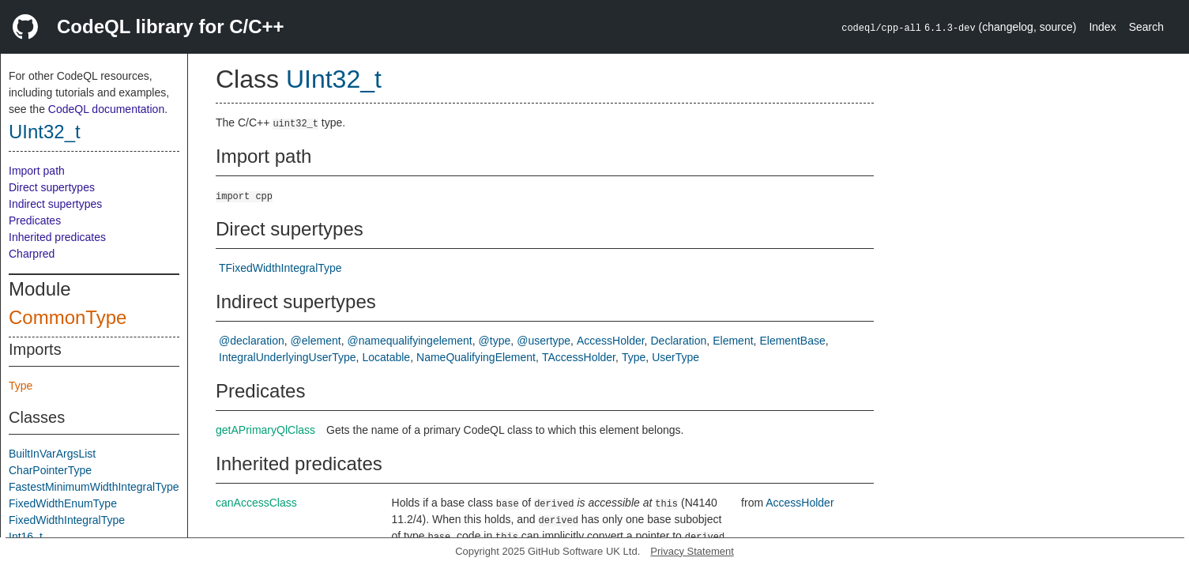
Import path (37, 170)
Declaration (678, 340)
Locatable (386, 357)
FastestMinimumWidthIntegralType (94, 486)
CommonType (67, 317)
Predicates (35, 220)
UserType (675, 357)
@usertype (543, 340)
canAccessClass (256, 502)
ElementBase (792, 340)
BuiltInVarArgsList (52, 453)
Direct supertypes (52, 187)
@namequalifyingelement (410, 340)
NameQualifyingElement (476, 357)
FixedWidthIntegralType (67, 520)
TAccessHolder (578, 357)
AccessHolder (611, 340)
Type (20, 385)
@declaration (251, 340)
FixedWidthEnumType (63, 503)
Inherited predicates (57, 237)
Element (733, 340)
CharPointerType (50, 470)
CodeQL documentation (106, 109)
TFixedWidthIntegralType (280, 268)
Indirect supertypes (55, 204)
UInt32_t (45, 131)
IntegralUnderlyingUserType (287, 357)
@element (316, 340)
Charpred (32, 253)
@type (495, 340)
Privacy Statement (692, 551)
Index (1102, 27)
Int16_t (26, 536)
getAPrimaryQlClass (265, 430)
